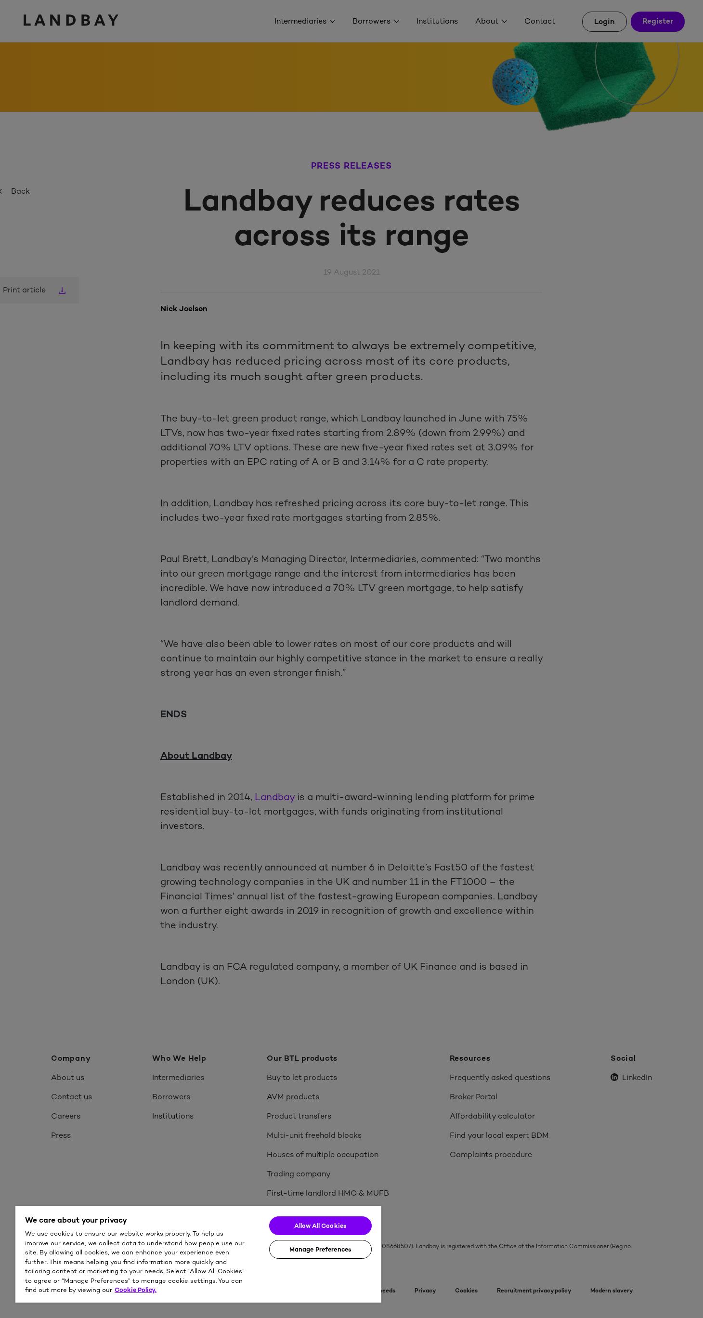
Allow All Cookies (320, 1226)
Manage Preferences (320, 1249)
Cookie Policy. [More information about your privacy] (135, 1290)
